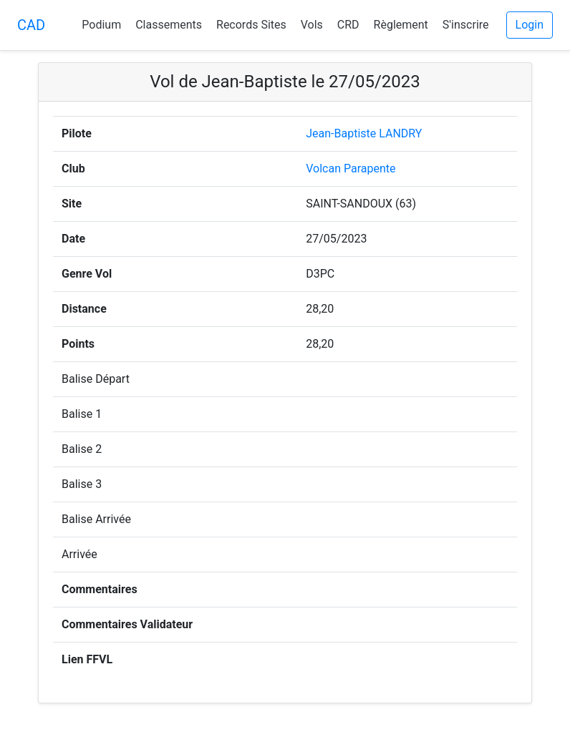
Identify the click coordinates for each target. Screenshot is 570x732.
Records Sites (251, 24)
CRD (348, 24)
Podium (101, 24)
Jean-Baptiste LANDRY (364, 133)
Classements (168, 24)
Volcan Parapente (350, 168)
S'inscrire (466, 24)
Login (530, 24)
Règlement (401, 24)
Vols (312, 24)
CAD (31, 25)
